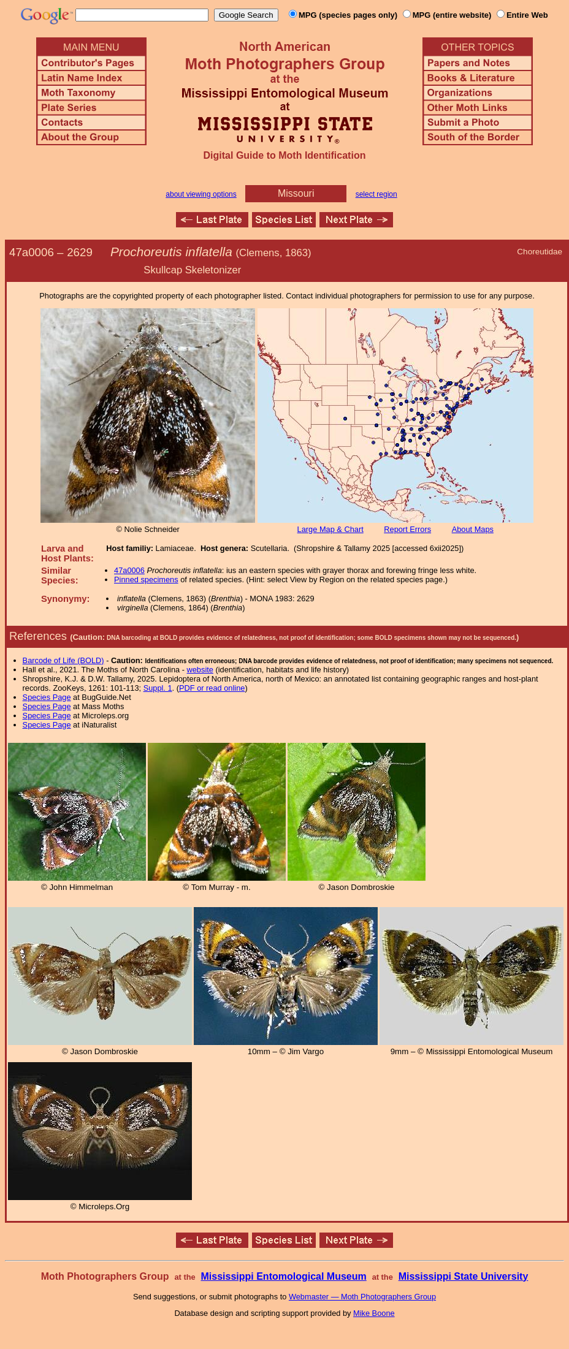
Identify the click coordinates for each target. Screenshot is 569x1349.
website (200, 669)
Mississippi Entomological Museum (283, 1276)
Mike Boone (374, 1313)
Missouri (296, 193)
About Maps (473, 529)
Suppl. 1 (157, 688)
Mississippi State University (464, 1276)
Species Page (47, 697)
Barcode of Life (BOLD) (63, 660)
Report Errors (407, 529)
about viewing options (201, 194)
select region (376, 194)
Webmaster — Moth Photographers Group (362, 1296)
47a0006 (129, 570)
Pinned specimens (146, 579)
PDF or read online (212, 688)
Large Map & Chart (330, 529)
